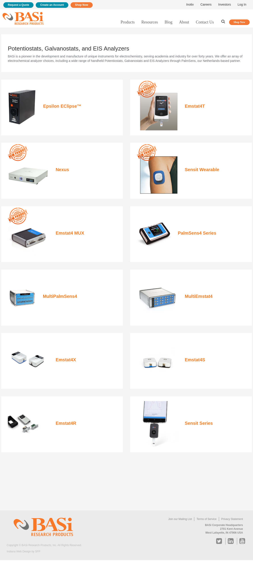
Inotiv (190, 4)
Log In (242, 4)
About (184, 22)
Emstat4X (66, 359)
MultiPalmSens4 (60, 296)
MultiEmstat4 (198, 296)
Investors (224, 4)
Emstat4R (66, 423)
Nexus (62, 169)
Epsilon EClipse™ (62, 106)
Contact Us (205, 22)
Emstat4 (193, 359)
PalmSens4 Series (197, 233)
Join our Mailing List (180, 519)
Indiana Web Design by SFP (23, 551)
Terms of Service (206, 519)
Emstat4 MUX (70, 233)
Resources (149, 22)
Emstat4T (195, 106)
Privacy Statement (232, 519)
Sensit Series (199, 423)
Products (128, 22)
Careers (205, 4)
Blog (168, 22)
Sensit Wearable (202, 169)
